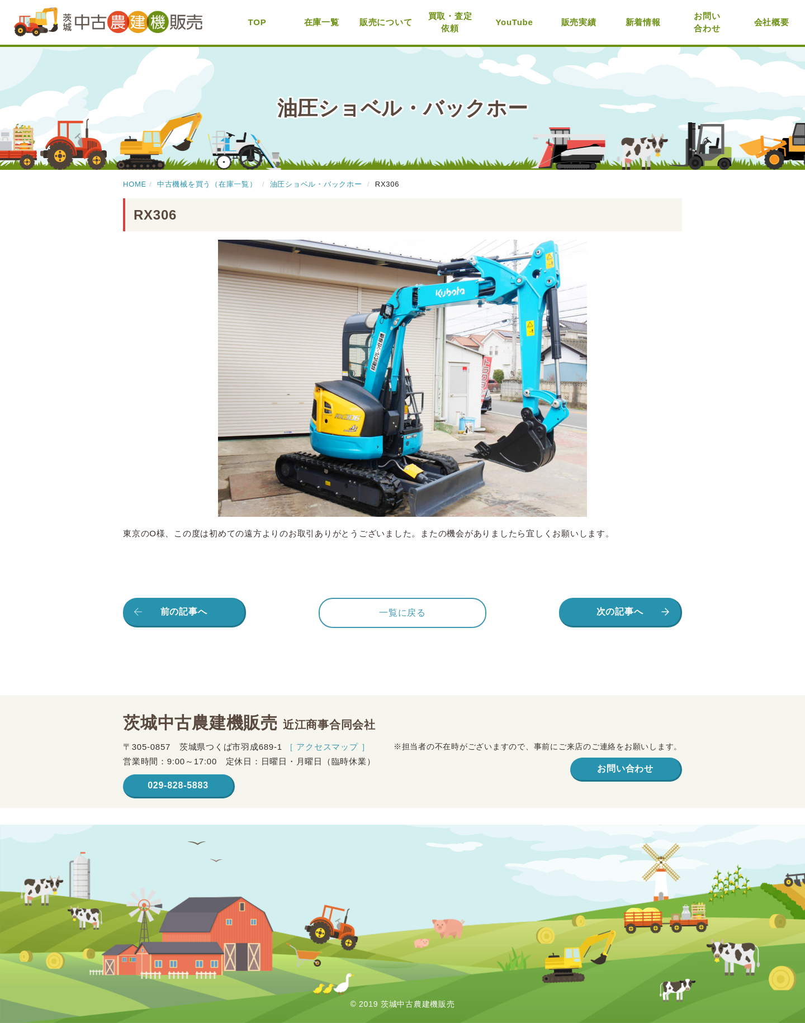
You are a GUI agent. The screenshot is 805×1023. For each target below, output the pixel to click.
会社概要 (771, 22)
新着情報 (643, 22)
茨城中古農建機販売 (108, 22)
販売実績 (578, 22)
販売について (386, 22)
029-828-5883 (178, 785)
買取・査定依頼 (450, 22)
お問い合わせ (707, 22)
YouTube (514, 22)
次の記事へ (619, 611)
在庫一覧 (321, 22)
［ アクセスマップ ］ (327, 746)
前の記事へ (183, 611)
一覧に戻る (402, 612)
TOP (257, 22)
